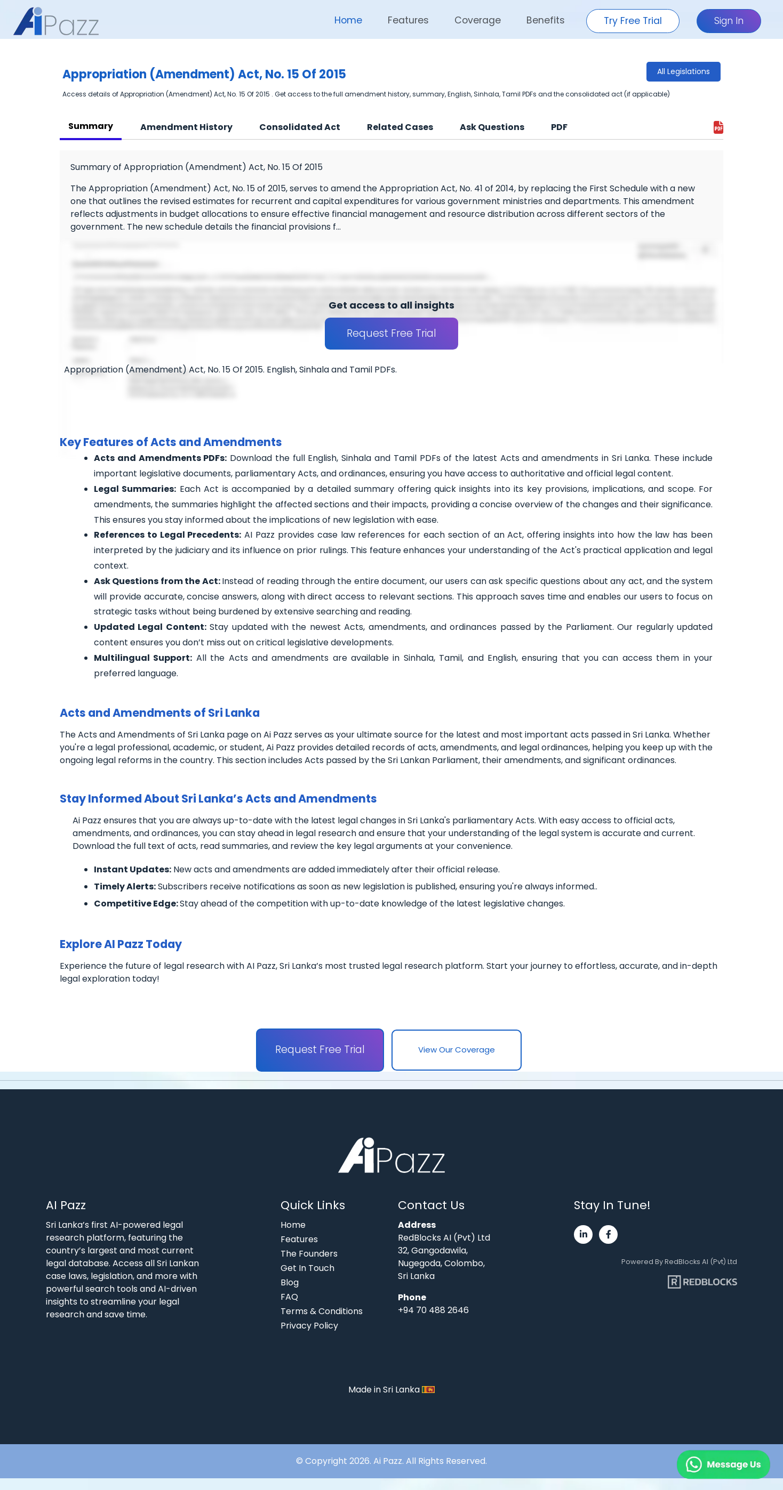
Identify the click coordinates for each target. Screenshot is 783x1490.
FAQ (289, 1297)
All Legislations (683, 71)
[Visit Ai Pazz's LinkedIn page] (583, 1234)
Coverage (477, 20)
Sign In (729, 20)
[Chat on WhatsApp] (697, 1452)
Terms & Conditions (322, 1311)
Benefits (545, 20)
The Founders (309, 1254)
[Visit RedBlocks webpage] (702, 1278)
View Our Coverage (456, 1049)
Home (348, 20)
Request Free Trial (391, 333)
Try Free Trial (633, 20)
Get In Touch (307, 1268)
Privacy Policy (309, 1325)
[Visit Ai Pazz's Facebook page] (608, 1234)
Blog (290, 1282)
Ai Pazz (387, 1461)
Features (408, 20)
